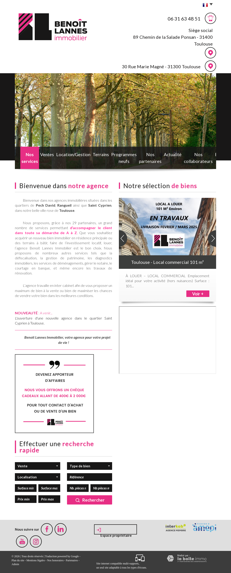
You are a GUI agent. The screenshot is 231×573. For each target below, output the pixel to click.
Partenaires (72, 560)
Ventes (43, 157)
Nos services (25, 159)
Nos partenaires (137, 159)
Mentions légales (35, 560)
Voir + (197, 293)
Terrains (85, 157)
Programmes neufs (109, 159)
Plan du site (18, 560)
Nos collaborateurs (182, 159)
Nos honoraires (55, 560)
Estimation (206, 157)
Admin (15, 564)
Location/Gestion (64, 157)
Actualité (158, 157)
